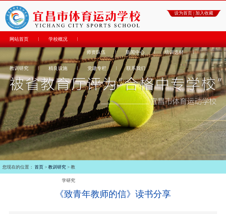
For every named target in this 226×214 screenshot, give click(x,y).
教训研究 (57, 167)
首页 (38, 167)
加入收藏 (204, 13)
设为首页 (183, 13)
